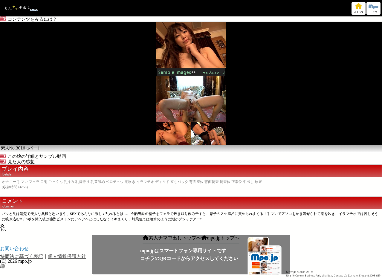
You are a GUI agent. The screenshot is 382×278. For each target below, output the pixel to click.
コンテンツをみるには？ (28, 19)
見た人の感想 (17, 161)
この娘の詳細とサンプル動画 (33, 156)
